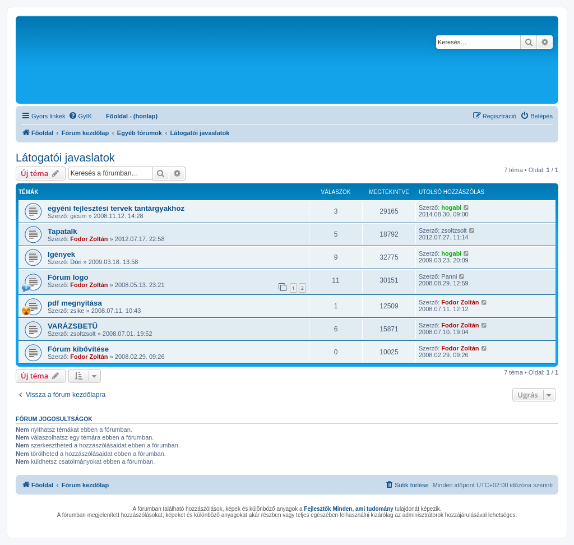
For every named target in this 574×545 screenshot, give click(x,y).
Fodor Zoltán (89, 238)
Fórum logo (68, 277)
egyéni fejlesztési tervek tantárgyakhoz (116, 208)
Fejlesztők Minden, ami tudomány (348, 509)
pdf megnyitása (75, 303)
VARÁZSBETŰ (73, 326)
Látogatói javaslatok (65, 157)
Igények (61, 254)
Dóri (75, 261)
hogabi (451, 207)
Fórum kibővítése (78, 349)
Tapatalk (62, 231)
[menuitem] (80, 116)
